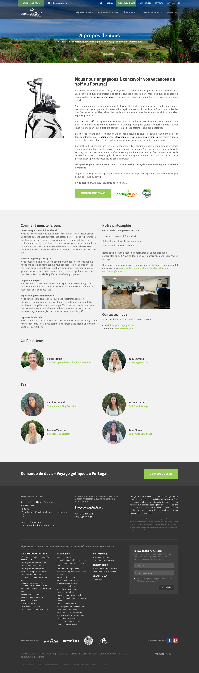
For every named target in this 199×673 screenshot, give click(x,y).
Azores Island (100, 576)
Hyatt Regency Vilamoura (67, 592)
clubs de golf (51, 243)
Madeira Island (100, 565)
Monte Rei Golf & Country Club (69, 613)
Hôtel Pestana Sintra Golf (31, 575)
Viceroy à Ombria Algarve (67, 625)
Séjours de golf (84, 12)
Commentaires (144, 3)
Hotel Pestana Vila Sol (66, 586)
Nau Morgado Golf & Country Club (70, 607)
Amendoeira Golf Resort (67, 589)
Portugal (109, 3)
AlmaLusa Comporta (29, 600)
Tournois (172, 12)
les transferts (106, 137)
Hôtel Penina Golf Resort (67, 610)
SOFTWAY (104, 665)
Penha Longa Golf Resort (31, 594)
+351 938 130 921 (84, 517)
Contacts (159, 3)
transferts (39, 243)
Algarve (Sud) (63, 554)
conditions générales (113, 271)
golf (78, 233)
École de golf (131, 12)
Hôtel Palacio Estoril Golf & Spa (33, 566)
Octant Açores (98, 580)
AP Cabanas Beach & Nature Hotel (70, 616)
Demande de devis (161, 473)
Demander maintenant (93, 193)
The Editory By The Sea (30, 606)
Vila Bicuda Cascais (28, 603)
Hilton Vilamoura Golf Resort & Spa (71, 560)
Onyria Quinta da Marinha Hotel (33, 569)
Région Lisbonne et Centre (34, 554)
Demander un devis (31, 3)
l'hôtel (67, 233)
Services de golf (153, 12)
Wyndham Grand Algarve (67, 583)
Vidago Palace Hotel (101, 557)
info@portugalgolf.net (122, 325)
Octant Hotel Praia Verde (67, 619)
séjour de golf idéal (104, 97)
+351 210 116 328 (84, 513)
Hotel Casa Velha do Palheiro (105, 571)
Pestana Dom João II (65, 557)
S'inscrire (166, 587)
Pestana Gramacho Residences (70, 622)
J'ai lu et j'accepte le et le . (153, 580)
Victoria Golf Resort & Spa (67, 580)
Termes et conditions (148, 581)
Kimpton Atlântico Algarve (67, 577)
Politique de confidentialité (162, 579)
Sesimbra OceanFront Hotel (32, 597)
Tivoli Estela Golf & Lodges (104, 560)
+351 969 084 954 (124, 328)
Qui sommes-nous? (126, 3)
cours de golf (87, 121)
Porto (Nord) (100, 554)
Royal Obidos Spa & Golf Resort (34, 572)
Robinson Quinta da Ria (66, 604)
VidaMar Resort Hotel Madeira (105, 568)
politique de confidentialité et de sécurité (140, 268)
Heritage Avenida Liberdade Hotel (34, 609)
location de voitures (148, 137)
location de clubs (125, 137)
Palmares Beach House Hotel (69, 595)
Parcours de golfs (108, 12)
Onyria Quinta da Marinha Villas (33, 563)
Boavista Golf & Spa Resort (68, 569)
